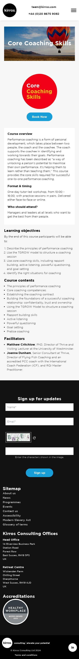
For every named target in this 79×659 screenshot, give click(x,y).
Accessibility (12, 515)
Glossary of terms (15, 524)
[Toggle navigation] (75, 10)
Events (7, 506)
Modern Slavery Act (17, 519)
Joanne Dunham (19, 352)
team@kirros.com (44, 6)
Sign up (39, 472)
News (6, 497)
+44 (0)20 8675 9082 (44, 13)
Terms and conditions (26, 655)
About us (9, 493)
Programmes (12, 502)
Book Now (39, 116)
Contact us (10, 511)
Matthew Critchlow (21, 344)
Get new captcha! (34, 438)
